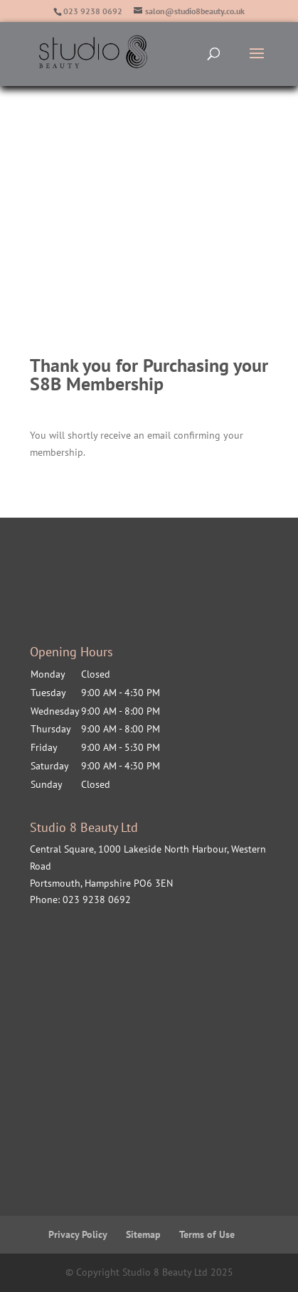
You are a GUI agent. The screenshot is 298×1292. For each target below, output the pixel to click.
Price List (77, 224)
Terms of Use (207, 1234)
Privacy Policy (77, 1234)
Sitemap (143, 1234)
